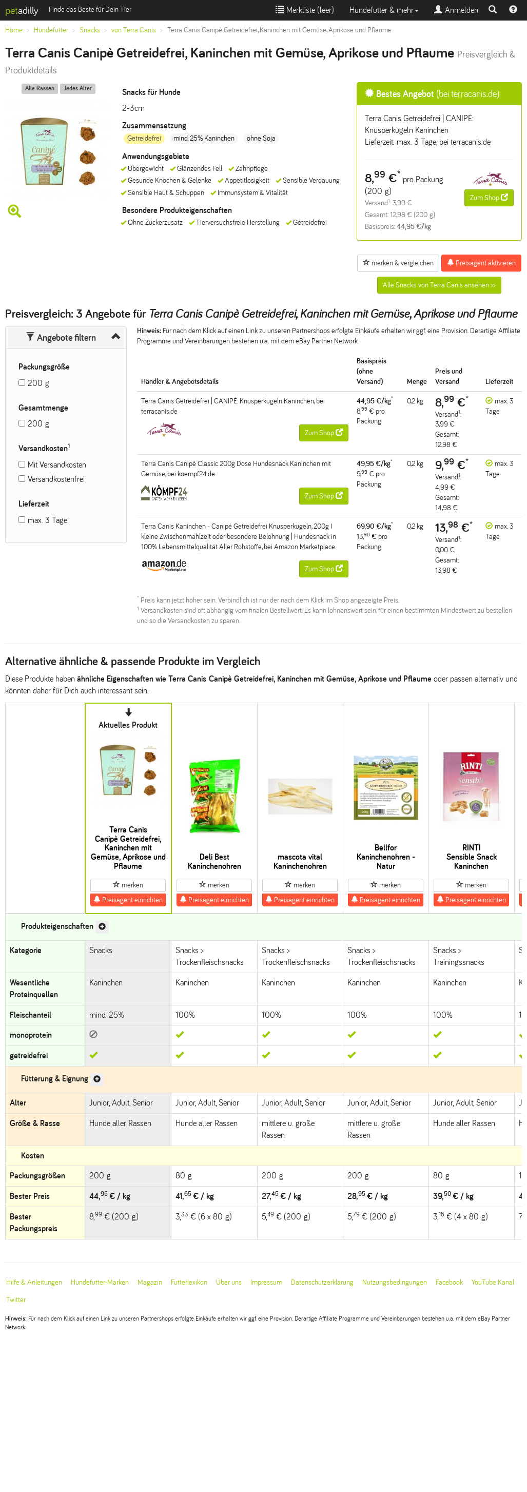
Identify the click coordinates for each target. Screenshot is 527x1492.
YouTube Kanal (493, 1282)
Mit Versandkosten (57, 464)
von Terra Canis (133, 30)
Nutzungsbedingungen (394, 1282)
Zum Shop (489, 197)
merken (128, 885)
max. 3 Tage (47, 520)
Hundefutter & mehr (384, 10)
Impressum (266, 1282)
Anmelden (456, 10)
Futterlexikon (189, 1282)
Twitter (16, 1300)
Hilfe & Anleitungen (34, 1282)
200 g (38, 383)
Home (14, 30)
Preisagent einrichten (128, 900)
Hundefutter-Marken (100, 1282)
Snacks (90, 30)
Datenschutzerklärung (322, 1282)
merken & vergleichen (398, 263)
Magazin (150, 1282)
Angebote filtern (61, 338)
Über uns (229, 1282)
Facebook (449, 1282)
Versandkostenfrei (56, 479)
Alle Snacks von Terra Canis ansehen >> (439, 285)
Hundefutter (51, 30)
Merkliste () (305, 10)
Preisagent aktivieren (481, 263)
